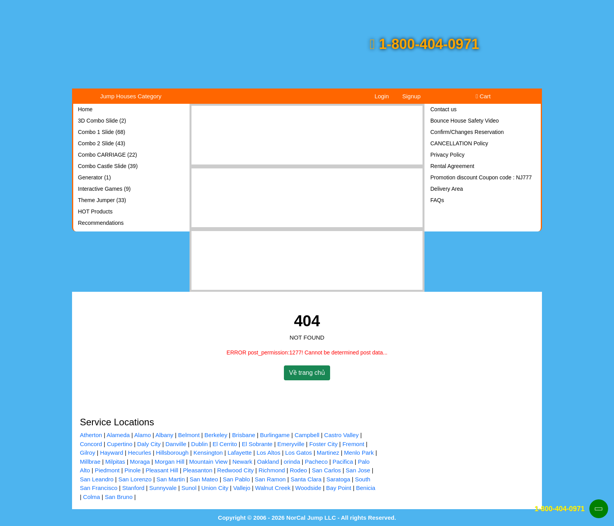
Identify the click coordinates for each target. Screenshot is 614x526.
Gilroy (87, 452)
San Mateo (204, 479)
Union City (214, 487)
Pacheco (316, 461)
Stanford (133, 487)
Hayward (111, 452)
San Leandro (97, 479)
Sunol (188, 487)
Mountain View (208, 461)
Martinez (328, 452)
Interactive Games (104, 189)
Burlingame (275, 435)
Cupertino (119, 444)
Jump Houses (131, 96)
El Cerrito (225, 444)
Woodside (308, 487)
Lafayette (240, 452)
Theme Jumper (102, 200)
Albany (164, 435)
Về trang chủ (307, 372)
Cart (483, 96)
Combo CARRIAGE (107, 155)
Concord (91, 444)
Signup (411, 96)
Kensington (208, 452)
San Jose (358, 470)
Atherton (91, 435)
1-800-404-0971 (424, 44)
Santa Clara (306, 479)
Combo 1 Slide (101, 132)
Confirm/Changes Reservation (467, 132)
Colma (91, 496)
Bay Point (338, 487)
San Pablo (236, 479)
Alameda (118, 435)
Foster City (323, 444)
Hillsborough (172, 452)
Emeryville (290, 444)
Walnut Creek (273, 487)
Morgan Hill (169, 461)
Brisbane (243, 435)
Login (381, 96)
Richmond (271, 470)
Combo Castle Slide (108, 166)
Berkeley (215, 435)
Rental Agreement (452, 166)
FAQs (437, 200)
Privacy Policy (447, 155)
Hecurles (139, 452)
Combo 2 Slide (101, 143)
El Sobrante (257, 444)
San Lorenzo (135, 479)
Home (85, 109)
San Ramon (270, 479)
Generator (94, 177)
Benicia (365, 487)
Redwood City (235, 470)
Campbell (306, 435)
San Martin (170, 479)
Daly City (149, 444)
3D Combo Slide (102, 120)
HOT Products (95, 211)
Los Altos (268, 452)
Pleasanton (197, 470)
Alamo (142, 435)
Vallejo (241, 487)
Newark (242, 461)
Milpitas (115, 461)
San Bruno (119, 496)
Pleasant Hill (162, 470)
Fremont (353, 444)
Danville (175, 444)
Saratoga (338, 479)
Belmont (189, 435)
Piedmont (107, 470)
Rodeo (298, 470)
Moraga (140, 461)
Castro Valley (341, 435)
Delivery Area (446, 189)
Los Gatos (298, 452)
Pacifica (342, 461)
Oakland (268, 461)
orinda (292, 461)
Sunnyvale (163, 487)
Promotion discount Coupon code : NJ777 (481, 177)
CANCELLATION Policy (459, 143)
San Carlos (326, 470)
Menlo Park (359, 452)
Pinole (133, 470)
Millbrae (90, 461)
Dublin (199, 444)
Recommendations (101, 223)
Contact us (443, 109)
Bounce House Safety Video (464, 120)
